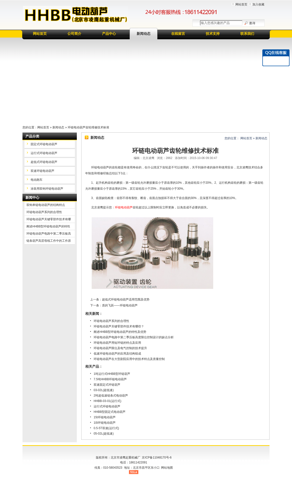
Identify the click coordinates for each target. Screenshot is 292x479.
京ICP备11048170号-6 (156, 457)
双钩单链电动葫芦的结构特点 (45, 205)
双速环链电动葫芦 (42, 171)
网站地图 (167, 467)
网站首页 (241, 4)
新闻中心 (32, 198)
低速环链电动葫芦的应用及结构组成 (117, 353)
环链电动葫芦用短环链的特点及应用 (117, 342)
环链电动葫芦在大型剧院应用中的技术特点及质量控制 (129, 359)
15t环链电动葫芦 (105, 417)
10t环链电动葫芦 (105, 422)
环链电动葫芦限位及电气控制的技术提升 (120, 348)
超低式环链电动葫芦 (44, 162)
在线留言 (178, 34)
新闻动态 (143, 34)
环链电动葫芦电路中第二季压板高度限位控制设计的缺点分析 (134, 337)
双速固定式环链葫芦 (107, 384)
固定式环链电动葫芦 (44, 144)
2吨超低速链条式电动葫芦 (111, 395)
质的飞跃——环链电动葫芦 (120, 305)
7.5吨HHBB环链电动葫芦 (110, 379)
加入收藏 (258, 4)
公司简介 (74, 34)
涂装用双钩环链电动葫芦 (47, 188)
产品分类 (32, 136)
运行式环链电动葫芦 (107, 406)
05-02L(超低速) (104, 433)
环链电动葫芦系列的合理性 (111, 321)
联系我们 (247, 34)
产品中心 (109, 34)
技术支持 (213, 34)
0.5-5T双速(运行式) (106, 428)
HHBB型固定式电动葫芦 (109, 412)
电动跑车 (36, 179)
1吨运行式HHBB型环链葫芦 (112, 374)
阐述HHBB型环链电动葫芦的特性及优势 (120, 332)
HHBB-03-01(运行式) (107, 401)
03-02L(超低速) (104, 390)
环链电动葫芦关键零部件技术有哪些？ (119, 326)
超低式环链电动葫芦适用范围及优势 (125, 299)
